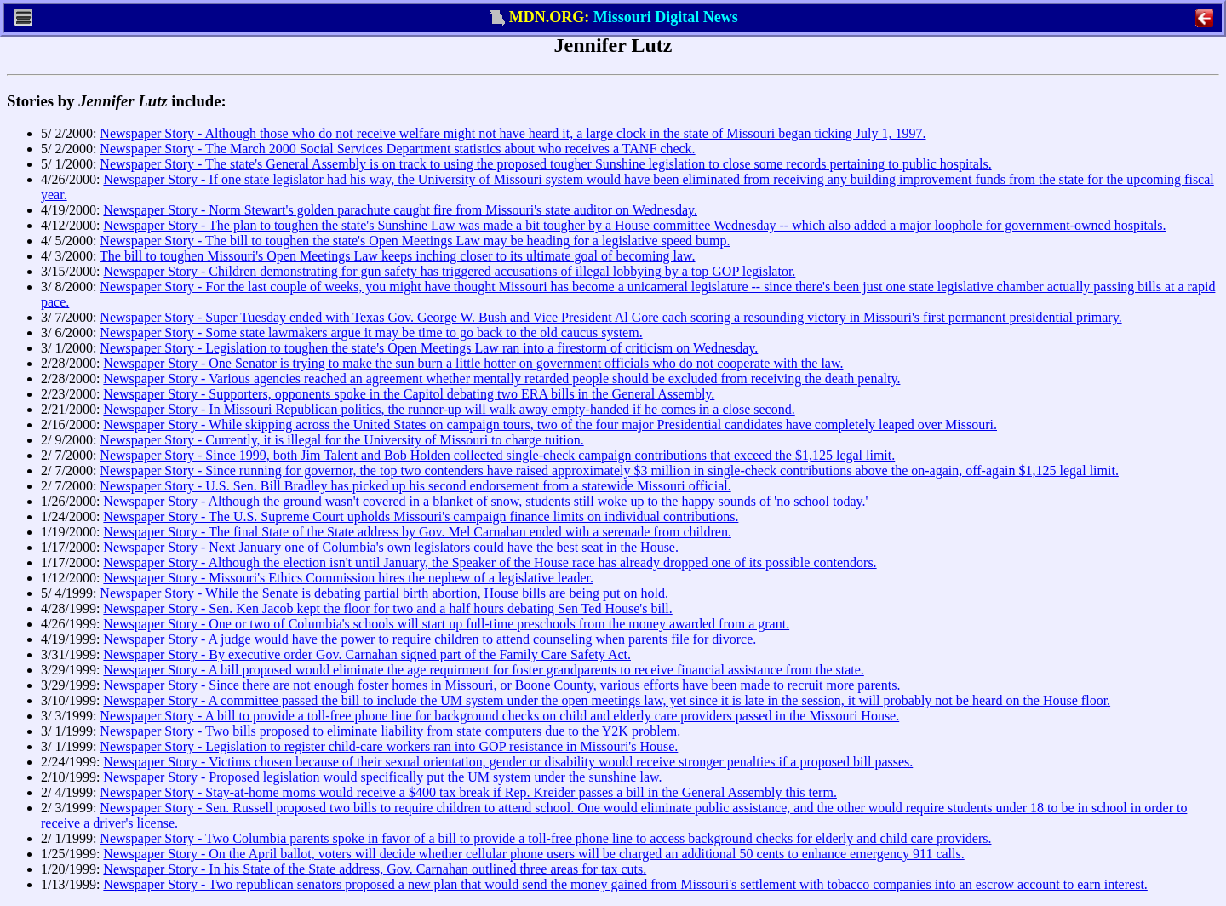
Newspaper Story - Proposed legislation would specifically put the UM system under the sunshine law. (382, 777)
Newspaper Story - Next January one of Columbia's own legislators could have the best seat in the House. (391, 547)
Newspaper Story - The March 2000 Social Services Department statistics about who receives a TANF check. (397, 148)
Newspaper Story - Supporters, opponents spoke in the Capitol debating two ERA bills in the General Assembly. (408, 394)
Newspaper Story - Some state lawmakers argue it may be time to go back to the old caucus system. (371, 332)
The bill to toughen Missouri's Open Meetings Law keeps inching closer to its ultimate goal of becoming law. (398, 256)
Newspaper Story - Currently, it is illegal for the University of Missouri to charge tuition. (341, 440)
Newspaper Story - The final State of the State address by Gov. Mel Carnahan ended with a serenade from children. (417, 532)
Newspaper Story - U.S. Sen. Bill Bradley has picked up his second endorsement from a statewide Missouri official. (415, 486)
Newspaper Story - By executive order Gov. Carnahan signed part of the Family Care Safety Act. (367, 654)
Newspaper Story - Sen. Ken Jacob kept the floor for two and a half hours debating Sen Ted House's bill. (387, 608)
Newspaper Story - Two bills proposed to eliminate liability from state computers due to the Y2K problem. (390, 731)
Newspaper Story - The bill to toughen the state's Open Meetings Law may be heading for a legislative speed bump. (415, 240)
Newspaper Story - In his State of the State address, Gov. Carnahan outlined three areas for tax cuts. (374, 869)
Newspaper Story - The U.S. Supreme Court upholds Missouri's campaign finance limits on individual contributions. (420, 516)
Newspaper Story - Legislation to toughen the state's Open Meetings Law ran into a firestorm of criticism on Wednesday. (429, 348)
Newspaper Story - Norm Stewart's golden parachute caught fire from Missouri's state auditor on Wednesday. (400, 210)
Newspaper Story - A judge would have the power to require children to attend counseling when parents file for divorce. (429, 639)
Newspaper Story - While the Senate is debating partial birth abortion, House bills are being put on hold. (384, 593)
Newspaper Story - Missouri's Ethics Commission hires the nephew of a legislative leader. (348, 578)
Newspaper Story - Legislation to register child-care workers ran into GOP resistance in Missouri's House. (389, 746)
